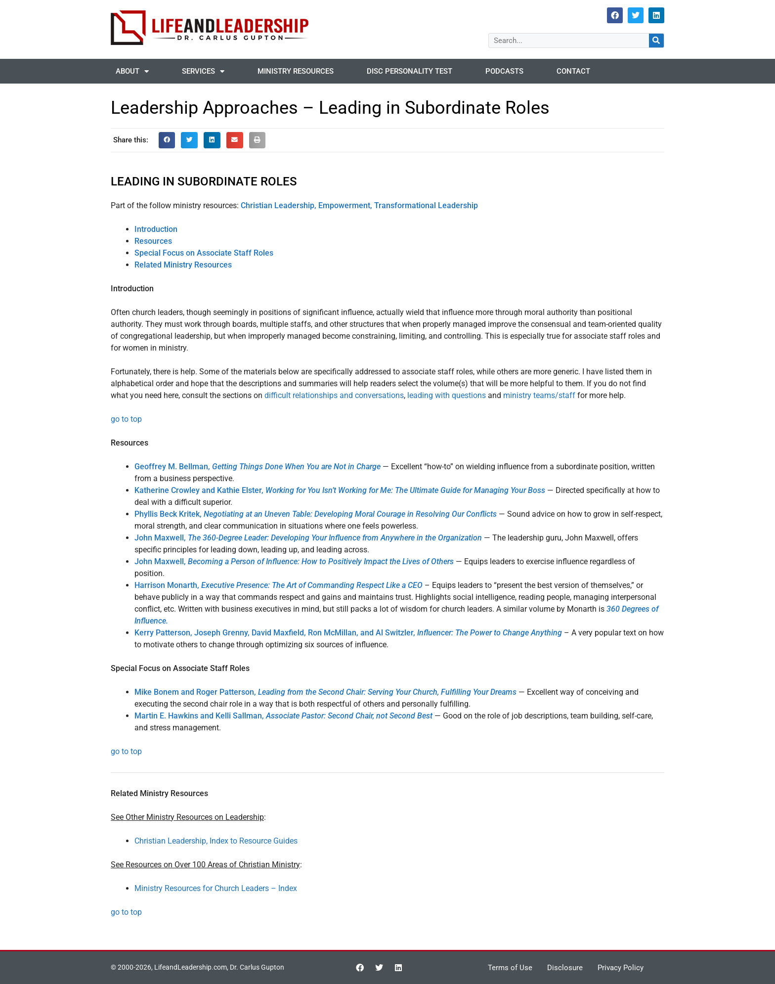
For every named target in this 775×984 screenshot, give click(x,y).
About (132, 71)
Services (203, 71)
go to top (126, 419)
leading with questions (446, 395)
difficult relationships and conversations (334, 395)
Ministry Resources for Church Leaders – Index (215, 888)
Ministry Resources (296, 71)
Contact (573, 71)
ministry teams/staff (539, 395)
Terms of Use (510, 967)
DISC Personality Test (409, 71)
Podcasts (504, 71)
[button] (167, 140)
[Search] (656, 40)
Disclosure (565, 967)
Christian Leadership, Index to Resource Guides (216, 841)
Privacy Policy (621, 967)
